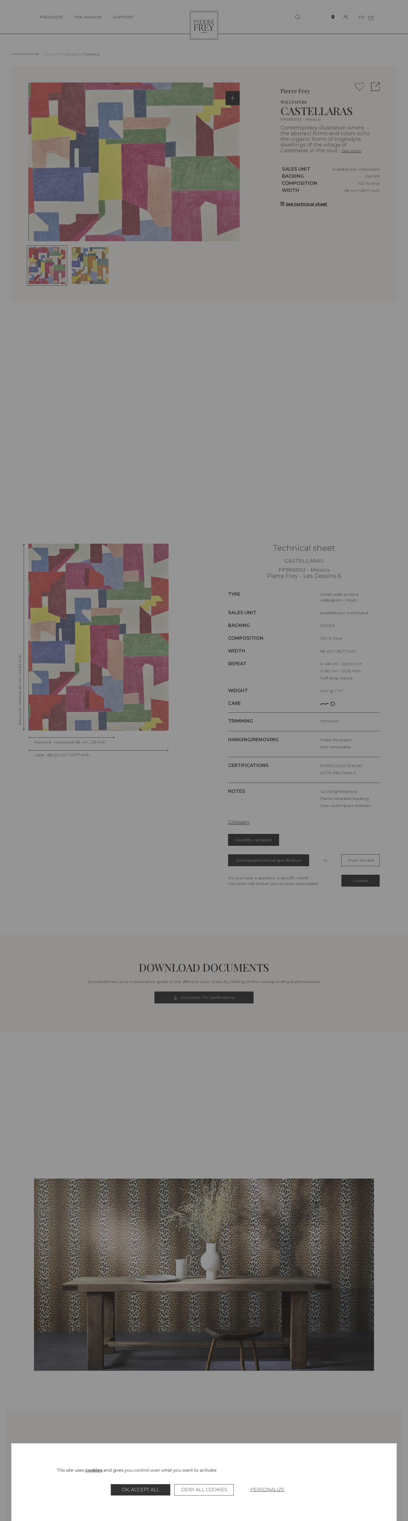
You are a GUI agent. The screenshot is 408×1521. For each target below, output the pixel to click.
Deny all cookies (204, 1489)
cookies (93, 1470)
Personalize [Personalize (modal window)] (267, 1489)
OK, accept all (140, 1489)
